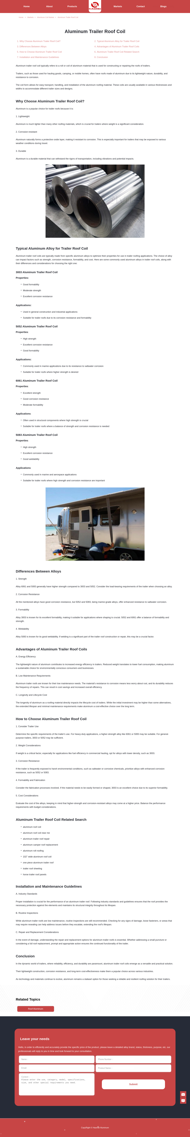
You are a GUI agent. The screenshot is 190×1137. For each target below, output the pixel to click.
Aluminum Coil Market (45, 17)
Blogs (163, 6)
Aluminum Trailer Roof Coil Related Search (118, 52)
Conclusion (102, 57)
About (49, 6)
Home (27, 6)
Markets (118, 6)
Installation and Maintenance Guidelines (39, 57)
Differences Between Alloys (33, 46)
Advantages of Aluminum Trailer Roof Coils (118, 46)
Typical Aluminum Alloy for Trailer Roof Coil (118, 41)
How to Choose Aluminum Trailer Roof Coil (41, 52)
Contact (141, 6)
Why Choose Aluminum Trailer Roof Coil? (40, 41)
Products (72, 6)
